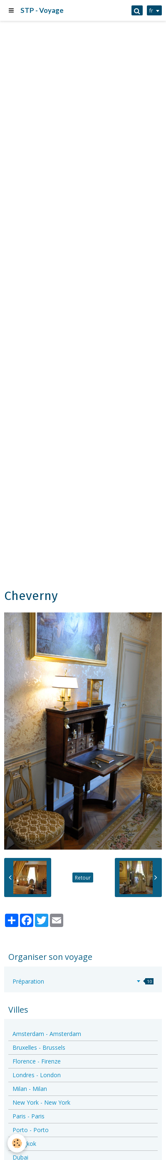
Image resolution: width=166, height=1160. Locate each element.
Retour (83, 877)
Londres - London (36, 1075)
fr (151, 10)
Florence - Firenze (36, 1061)
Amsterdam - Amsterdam (46, 1034)
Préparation (83, 981)
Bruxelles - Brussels (38, 1047)
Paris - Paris (28, 1116)
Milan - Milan (29, 1089)
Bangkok (24, 1144)
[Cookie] (16, 1143)
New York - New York (41, 1102)
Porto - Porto (30, 1130)
